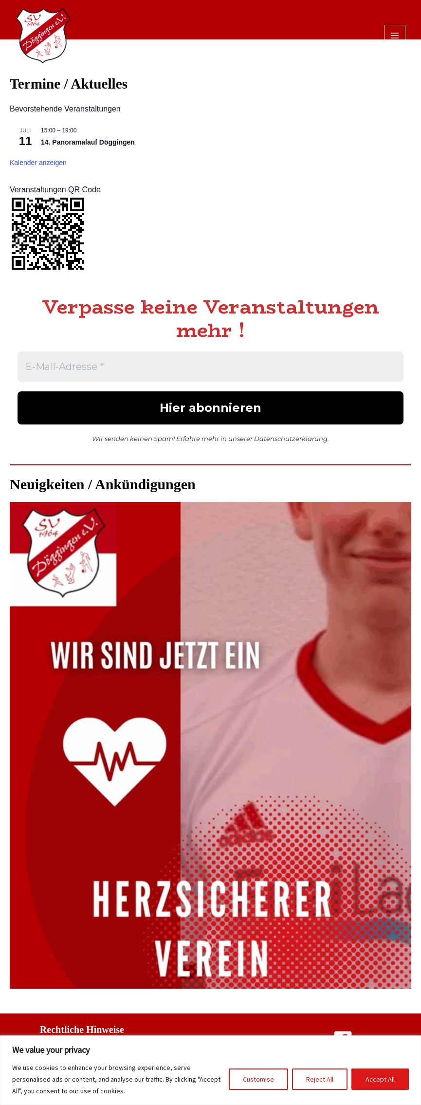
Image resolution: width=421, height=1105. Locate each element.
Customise (258, 1079)
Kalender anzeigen (38, 162)
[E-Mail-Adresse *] (210, 366)
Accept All (380, 1079)
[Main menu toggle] (394, 35)
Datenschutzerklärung (291, 438)
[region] (210, 1070)
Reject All (319, 1079)
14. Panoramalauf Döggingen (88, 142)
